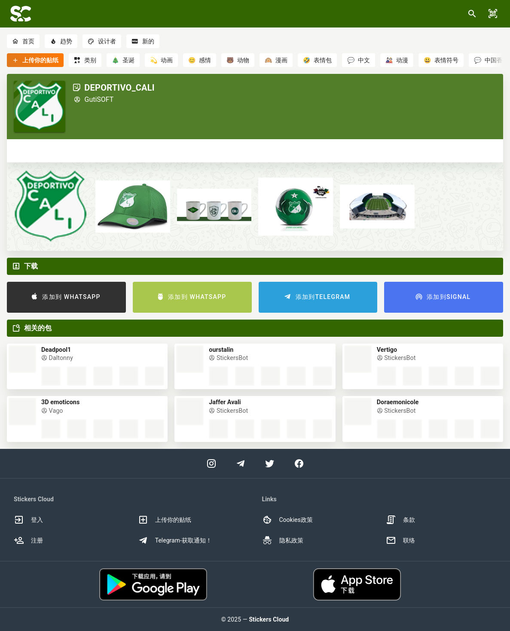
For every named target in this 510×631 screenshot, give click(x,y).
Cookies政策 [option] (287, 520)
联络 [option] (400, 540)
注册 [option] (28, 540)
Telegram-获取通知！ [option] (175, 540)
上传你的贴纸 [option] (164, 520)
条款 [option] (400, 520)
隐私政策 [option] (282, 540)
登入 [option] (28, 520)
